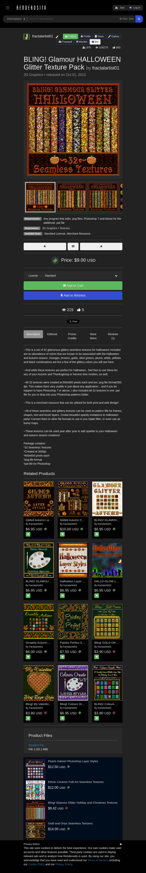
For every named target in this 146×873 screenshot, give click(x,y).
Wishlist (81, 41)
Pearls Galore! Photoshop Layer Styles (73, 761)
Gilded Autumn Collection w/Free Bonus (85, 520)
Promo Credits (72, 336)
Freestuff (65, 41)
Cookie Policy (36, 864)
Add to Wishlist (73, 295)
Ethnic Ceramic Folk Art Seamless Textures (76, 782)
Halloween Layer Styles (75, 581)
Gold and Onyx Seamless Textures (70, 823)
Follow (70, 36)
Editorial (52, 334)
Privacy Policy (63, 864)
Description (33, 334)
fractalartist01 (105, 68)
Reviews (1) (113, 336)
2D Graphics (49, 228)
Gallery (113, 36)
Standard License (54, 233)
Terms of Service (98, 860)
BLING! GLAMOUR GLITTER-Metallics (51, 581)
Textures (65, 228)
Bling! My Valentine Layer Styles (46, 704)
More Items (93, 336)
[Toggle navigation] (7, 7)
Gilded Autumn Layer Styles (44, 520)
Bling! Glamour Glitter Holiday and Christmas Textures (83, 802)
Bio (95, 41)
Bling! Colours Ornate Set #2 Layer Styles (87, 704)
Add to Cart (73, 285)
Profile (86, 36)
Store (99, 36)
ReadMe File (36, 745)
